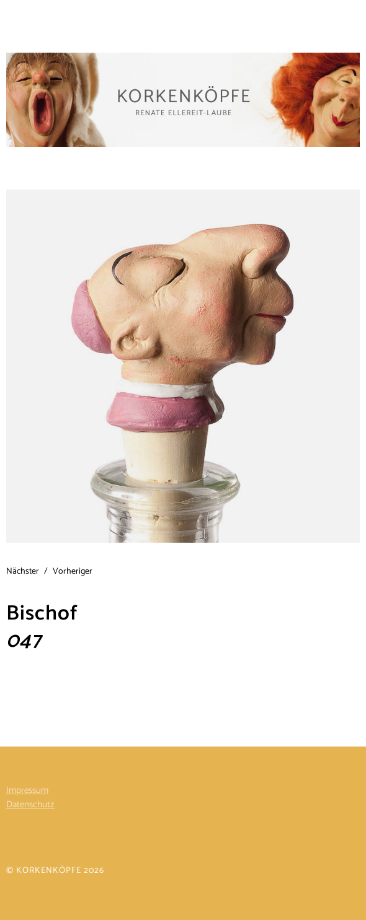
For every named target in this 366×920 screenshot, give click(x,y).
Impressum (27, 790)
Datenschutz (30, 804)
